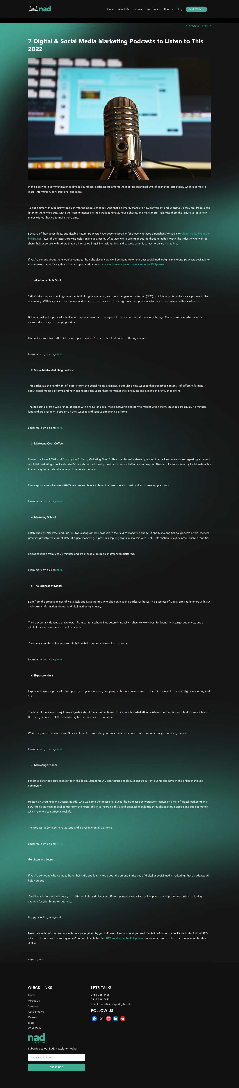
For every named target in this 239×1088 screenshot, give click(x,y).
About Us (34, 1001)
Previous (194, 26)
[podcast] (119, 119)
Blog (31, 1023)
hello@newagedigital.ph (115, 1004)
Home (32, 995)
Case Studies (36, 1012)
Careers (32, 1017)
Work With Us (36, 1028)
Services (33, 1006)
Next (205, 26)
